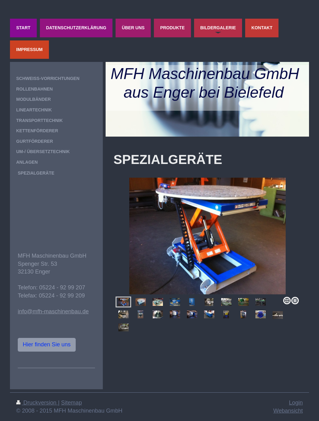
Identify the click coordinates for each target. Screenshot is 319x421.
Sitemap (71, 403)
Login (296, 403)
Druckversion (37, 403)
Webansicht (288, 411)
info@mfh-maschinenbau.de (53, 311)
